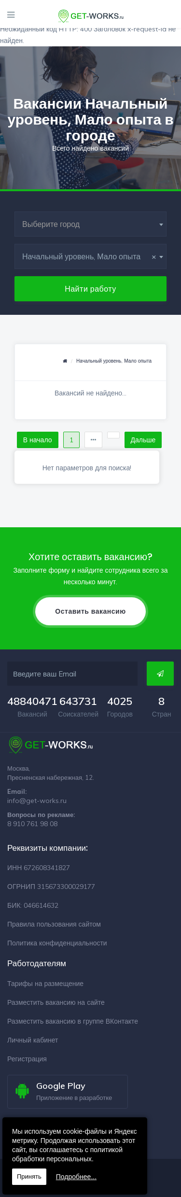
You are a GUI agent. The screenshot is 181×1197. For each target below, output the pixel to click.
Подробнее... (76, 1177)
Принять (29, 1176)
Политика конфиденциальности (57, 943)
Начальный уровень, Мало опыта (114, 361)
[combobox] (90, 224)
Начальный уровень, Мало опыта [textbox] (89, 256)
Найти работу (90, 289)
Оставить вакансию (90, 611)
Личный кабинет (32, 1040)
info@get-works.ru (37, 800)
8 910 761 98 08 (32, 823)
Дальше (143, 440)
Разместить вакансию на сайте (56, 1002)
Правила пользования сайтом (54, 924)
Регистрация (27, 1059)
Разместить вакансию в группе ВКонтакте (72, 1021)
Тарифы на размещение (45, 983)
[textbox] (90, 224)
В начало (37, 440)
